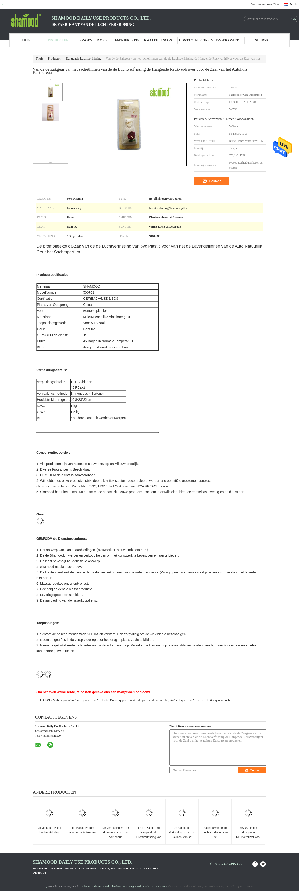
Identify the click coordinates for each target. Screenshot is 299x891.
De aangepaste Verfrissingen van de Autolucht (139, 700)
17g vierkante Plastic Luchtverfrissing (49, 830)
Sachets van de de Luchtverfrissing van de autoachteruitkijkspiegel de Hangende (216, 837)
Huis (26, 40)
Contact (215, 181)
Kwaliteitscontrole (161, 40)
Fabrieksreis (127, 40)
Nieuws (261, 40)
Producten (60, 40)
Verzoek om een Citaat (266, 4)
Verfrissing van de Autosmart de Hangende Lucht (200, 700)
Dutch (294, 4)
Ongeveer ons (93, 40)
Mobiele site (53, 886)
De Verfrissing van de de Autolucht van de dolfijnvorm (115, 832)
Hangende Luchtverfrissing (84, 58)
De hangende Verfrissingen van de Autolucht (80, 700)
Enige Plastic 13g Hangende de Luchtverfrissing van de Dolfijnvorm (148, 835)
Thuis (39, 58)
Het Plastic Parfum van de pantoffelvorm (82, 830)
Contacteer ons (194, 40)
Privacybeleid (70, 886)
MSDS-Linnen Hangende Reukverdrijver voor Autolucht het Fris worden (248, 837)
